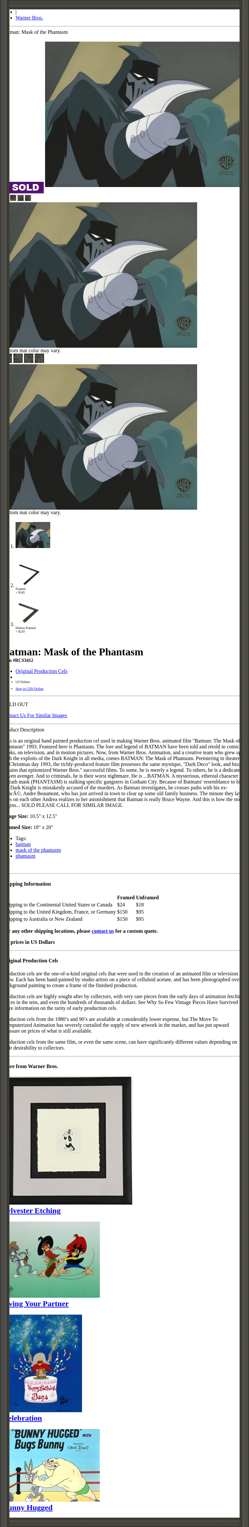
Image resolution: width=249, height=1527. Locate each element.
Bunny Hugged (28, 1507)
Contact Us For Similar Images (35, 715)
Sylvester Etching (32, 1210)
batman (23, 844)
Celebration (22, 1418)
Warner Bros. (29, 17)
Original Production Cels (41, 671)
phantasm (25, 856)
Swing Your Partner (36, 1303)
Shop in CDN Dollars (29, 688)
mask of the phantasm (38, 850)
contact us (103, 931)
